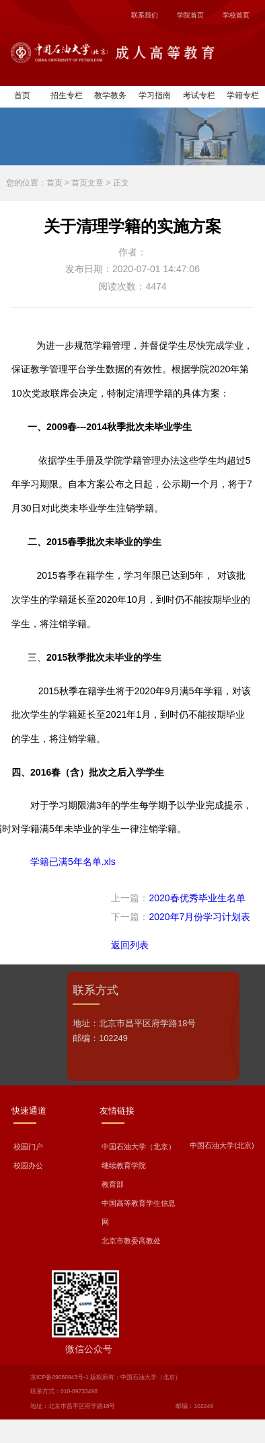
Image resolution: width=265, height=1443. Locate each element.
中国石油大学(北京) (222, 1145)
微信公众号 (88, 1349)
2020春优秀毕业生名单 (197, 898)
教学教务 (110, 95)
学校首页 (236, 15)
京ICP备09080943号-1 (59, 1377)
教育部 (113, 1184)
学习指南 (155, 95)
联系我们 (144, 15)
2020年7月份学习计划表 (199, 916)
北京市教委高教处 (131, 1241)
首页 (22, 95)
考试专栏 (199, 95)
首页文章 (87, 183)
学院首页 (190, 15)
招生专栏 (66, 95)
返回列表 (130, 945)
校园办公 (28, 1165)
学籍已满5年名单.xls (73, 861)
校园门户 (28, 1147)
